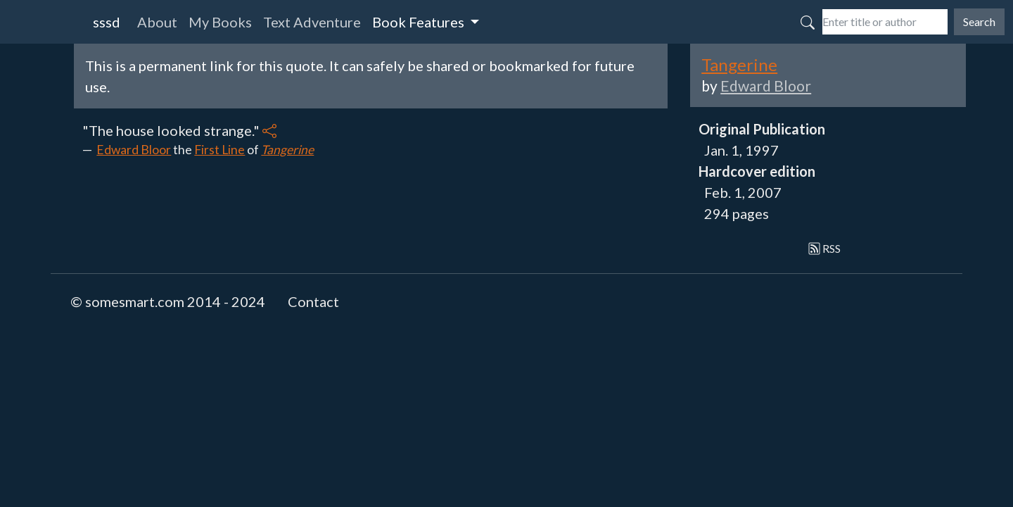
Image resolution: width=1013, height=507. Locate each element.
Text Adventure (312, 21)
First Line (219, 149)
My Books (220, 21)
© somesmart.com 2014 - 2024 (167, 301)
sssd (106, 21)
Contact (313, 301)
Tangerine (287, 149)
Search (979, 21)
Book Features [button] (419, 21)
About (157, 21)
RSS (825, 248)
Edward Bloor (133, 149)
